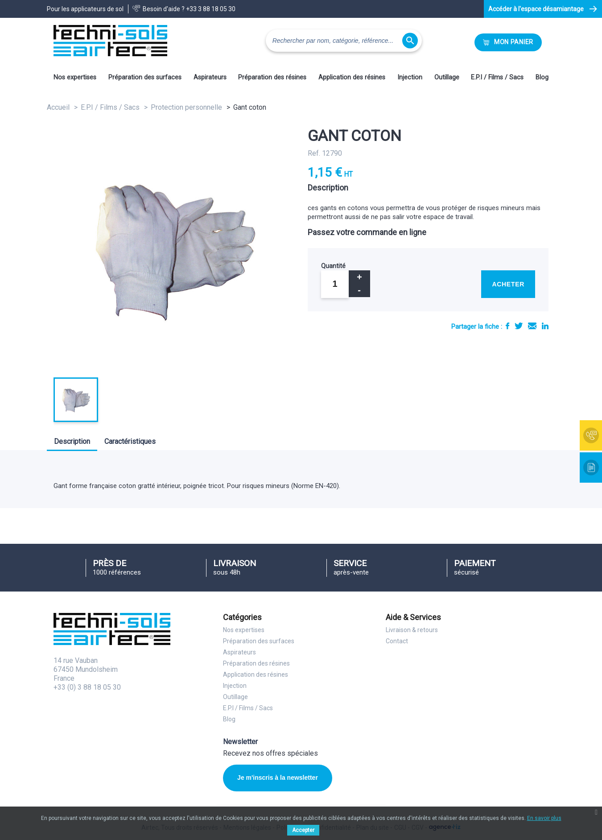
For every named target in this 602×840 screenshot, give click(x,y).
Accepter (303, 830)
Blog (542, 77)
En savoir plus (544, 818)
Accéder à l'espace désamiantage (536, 8)
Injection (409, 77)
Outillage (446, 77)
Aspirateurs (210, 77)
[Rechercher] (344, 40)
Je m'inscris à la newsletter (277, 777)
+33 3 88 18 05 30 (210, 8)
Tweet (519, 326)
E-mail (532, 326)
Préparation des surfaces (144, 77)
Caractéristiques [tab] (130, 441)
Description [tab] (72, 441)
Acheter (508, 284)
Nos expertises (75, 77)
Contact (397, 641)
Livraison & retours (412, 629)
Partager (507, 326)
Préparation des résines (272, 77)
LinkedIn (545, 326)
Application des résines (351, 77)
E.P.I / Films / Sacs (497, 77)
